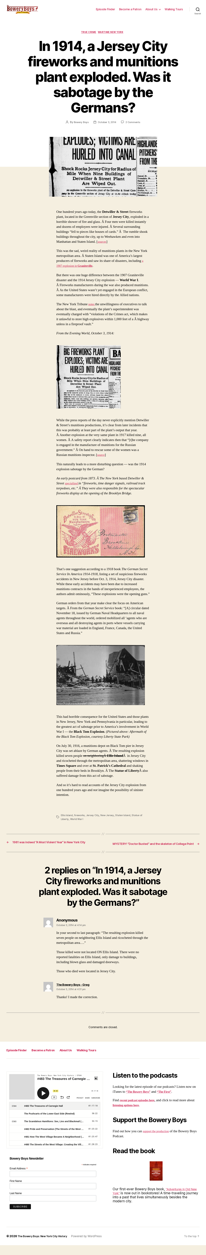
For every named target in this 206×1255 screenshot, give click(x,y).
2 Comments (133, 127)
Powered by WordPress (92, 1246)
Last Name (16, 1203)
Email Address (19, 1178)
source (101, 460)
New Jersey (108, 820)
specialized (73, 489)
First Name (16, 1191)
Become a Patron (130, 11)
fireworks (79, 820)
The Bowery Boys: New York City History (45, 1246)
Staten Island (124, 820)
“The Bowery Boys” (140, 1101)
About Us (151, 11)
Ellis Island (67, 820)
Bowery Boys (80, 127)
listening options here (136, 1115)
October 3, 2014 (107, 127)
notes (92, 310)
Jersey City (93, 820)
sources (103, 247)
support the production (158, 1141)
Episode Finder (105, 11)
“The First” (169, 1101)
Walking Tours (174, 11)
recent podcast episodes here (140, 1110)
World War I (77, 824)
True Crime (88, 37)
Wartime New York (112, 37)
